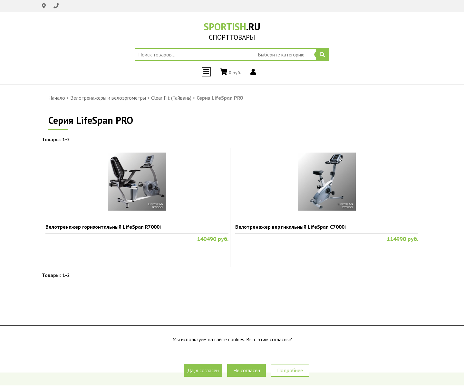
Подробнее (290, 370)
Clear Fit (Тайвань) (171, 98)
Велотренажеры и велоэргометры (108, 98)
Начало (56, 98)
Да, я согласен (203, 370)
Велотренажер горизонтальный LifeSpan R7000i (103, 227)
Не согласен (246, 370)
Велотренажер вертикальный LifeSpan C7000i (290, 227)
